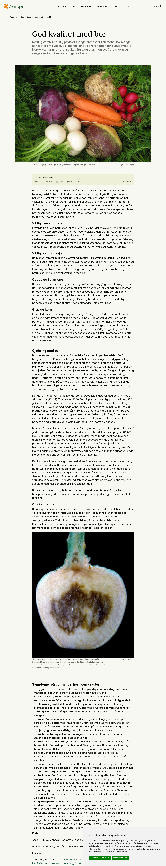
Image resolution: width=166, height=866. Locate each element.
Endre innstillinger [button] (120, 858)
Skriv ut (127, 181)
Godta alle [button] (94, 858)
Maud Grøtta (48, 177)
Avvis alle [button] (105, 858)
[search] (157, 6)
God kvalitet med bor (44, 17)
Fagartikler (26, 17)
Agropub (14, 17)
